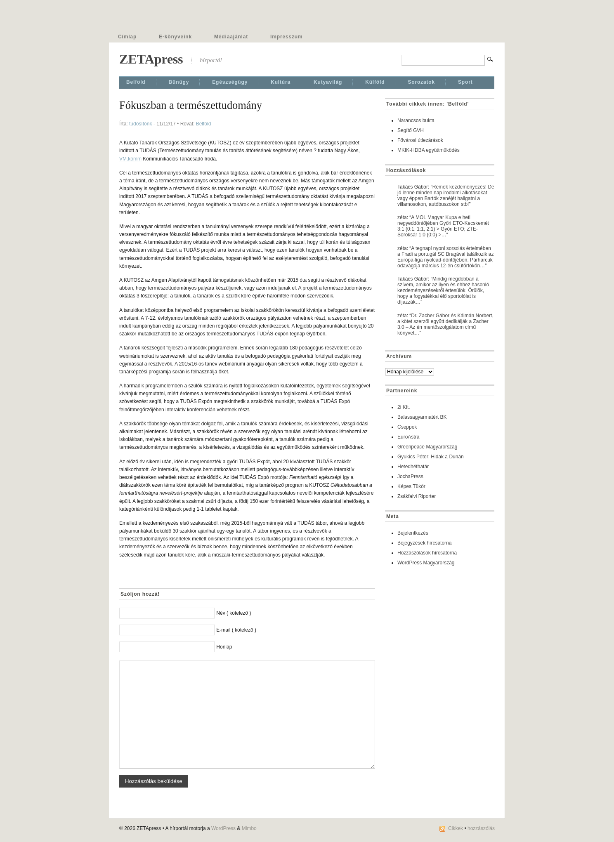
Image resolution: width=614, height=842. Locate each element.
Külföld (375, 82)
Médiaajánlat (231, 37)
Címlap (127, 37)
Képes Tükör (411, 486)
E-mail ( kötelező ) (236, 630)
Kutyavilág (328, 82)
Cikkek (455, 828)
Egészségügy (230, 82)
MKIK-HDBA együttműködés (428, 150)
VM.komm (130, 159)
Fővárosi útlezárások (420, 140)
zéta (402, 217)
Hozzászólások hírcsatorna (427, 553)
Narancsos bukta (416, 120)
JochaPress (410, 476)
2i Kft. (403, 407)
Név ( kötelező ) (233, 613)
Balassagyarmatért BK (421, 417)
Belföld (136, 82)
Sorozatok (421, 82)
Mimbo (249, 828)
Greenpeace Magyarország (427, 447)
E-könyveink (175, 37)
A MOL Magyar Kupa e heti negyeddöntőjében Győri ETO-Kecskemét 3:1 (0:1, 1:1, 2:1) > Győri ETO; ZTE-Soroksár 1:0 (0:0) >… (443, 226)
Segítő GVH (410, 130)
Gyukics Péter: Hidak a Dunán (430, 457)
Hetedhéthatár (413, 466)
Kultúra (280, 82)
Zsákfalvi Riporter (416, 496)
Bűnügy (179, 82)
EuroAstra (408, 437)
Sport (465, 82)
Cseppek (407, 427)
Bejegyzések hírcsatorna (424, 543)
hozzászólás (481, 828)
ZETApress (151, 59)
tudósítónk (140, 124)
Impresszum (286, 37)
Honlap (224, 647)
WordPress (223, 828)
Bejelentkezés (412, 533)
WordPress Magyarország (426, 563)
